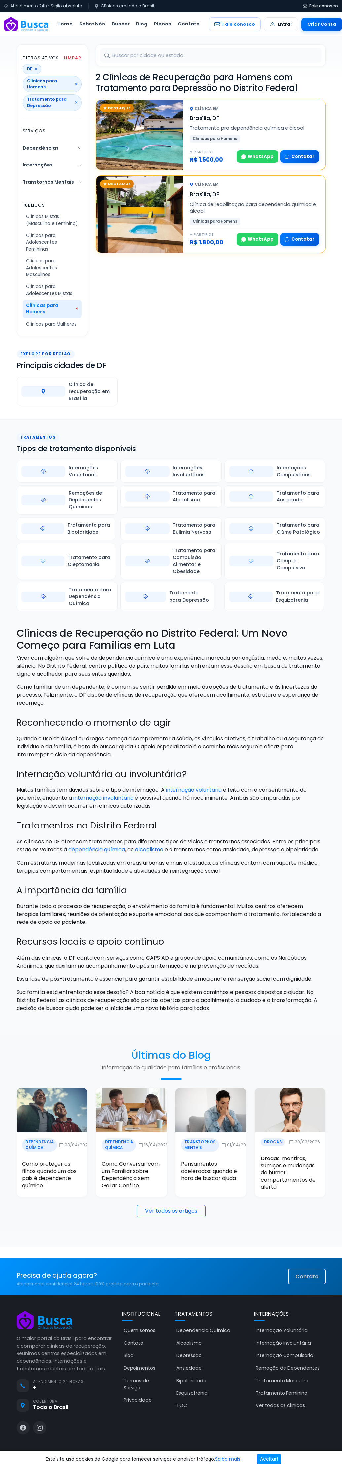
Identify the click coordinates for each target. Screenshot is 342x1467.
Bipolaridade (191, 1380)
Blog (141, 24)
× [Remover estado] (36, 69)
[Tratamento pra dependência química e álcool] (139, 135)
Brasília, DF (204, 118)
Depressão (189, 1355)
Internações (38, 165)
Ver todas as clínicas (280, 1405)
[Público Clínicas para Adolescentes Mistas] (52, 290)
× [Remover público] (76, 84)
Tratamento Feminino (281, 1393)
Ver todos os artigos (171, 1211)
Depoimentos (139, 1368)
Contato (189, 24)
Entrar (281, 24)
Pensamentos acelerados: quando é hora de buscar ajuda (209, 1171)
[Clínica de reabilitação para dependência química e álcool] (139, 214)
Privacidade (138, 1400)
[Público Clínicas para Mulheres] (52, 324)
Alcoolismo (189, 1343)
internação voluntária (194, 790)
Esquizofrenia (192, 1393)
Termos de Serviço (136, 1384)
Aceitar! (269, 1459)
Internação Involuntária (283, 1343)
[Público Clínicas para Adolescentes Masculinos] (52, 268)
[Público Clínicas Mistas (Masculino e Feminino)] (52, 220)
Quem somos (139, 1330)
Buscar (121, 24)
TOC (181, 1405)
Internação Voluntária (282, 1330)
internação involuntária (103, 798)
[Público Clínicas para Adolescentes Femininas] (52, 242)
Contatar (299, 156)
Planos (162, 24)
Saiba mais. (228, 1459)
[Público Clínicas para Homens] (52, 309)
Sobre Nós (92, 24)
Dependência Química (39, 1144)
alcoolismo (149, 849)
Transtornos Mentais (48, 182)
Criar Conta (321, 24)
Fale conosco (320, 6)
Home (65, 24)
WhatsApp (257, 156)
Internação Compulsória (284, 1355)
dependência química (96, 849)
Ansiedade (189, 1368)
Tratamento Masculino (283, 1380)
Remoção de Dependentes (288, 1368)
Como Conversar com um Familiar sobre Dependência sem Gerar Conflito (130, 1175)
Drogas (273, 1142)
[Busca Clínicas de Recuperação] (26, 24)
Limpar (73, 58)
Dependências (40, 148)
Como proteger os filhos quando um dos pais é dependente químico (48, 1175)
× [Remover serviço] (76, 102)
